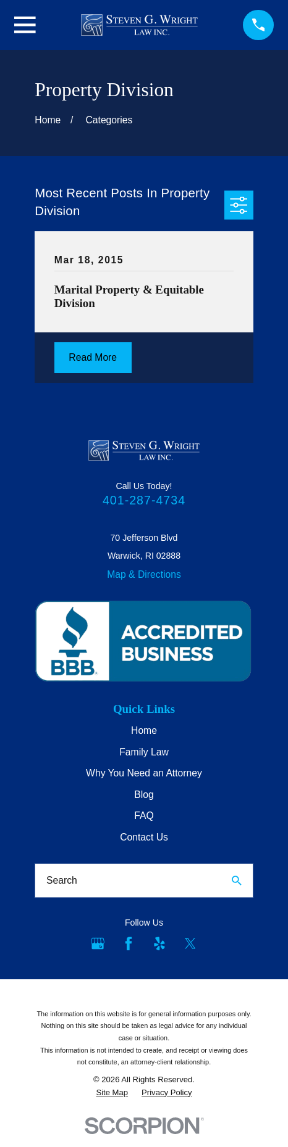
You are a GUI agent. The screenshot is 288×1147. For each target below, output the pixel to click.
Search (61, 880)
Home (144, 730)
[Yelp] (159, 943)
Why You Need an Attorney (144, 773)
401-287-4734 (144, 500)
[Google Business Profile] (97, 943)
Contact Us (144, 837)
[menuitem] (112, 1092)
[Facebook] (128, 943)
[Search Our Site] (237, 881)
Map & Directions (144, 574)
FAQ (143, 815)
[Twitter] (190, 943)
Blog (143, 794)
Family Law (143, 752)
